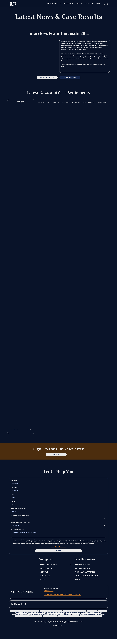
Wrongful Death (102, 102)
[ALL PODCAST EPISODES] (47, 77)
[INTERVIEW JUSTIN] (69, 77)
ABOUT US (44, 572)
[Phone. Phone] (60, 504)
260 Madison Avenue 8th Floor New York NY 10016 (62, 595)
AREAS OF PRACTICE (48, 564)
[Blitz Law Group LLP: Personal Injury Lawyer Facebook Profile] (49, 604)
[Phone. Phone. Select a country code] (13, 504)
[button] (98, 3)
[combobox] (58, 518)
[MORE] (70, 580)
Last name (14, 487)
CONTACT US (45, 576)
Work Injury (56, 102)
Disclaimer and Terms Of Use (60, 622)
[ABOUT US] (70, 572)
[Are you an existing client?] (58, 511)
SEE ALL (78, 580)
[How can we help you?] (58, 534)
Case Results (65, 102)
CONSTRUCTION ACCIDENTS (86, 576)
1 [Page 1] (14, 429)
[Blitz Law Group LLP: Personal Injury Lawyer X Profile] (57, 604)
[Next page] (30, 429)
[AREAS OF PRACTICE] (70, 564)
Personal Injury (76, 102)
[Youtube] (86, 70)
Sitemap (70, 622)
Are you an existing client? (19, 508)
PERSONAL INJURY (83, 564)
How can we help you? (18, 529)
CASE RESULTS (46, 568)
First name (14, 480)
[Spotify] (82, 70)
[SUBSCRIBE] (56, 454)
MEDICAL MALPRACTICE (85, 572)
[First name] (58, 483)
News (48, 102)
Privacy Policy (48, 622)
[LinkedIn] (45, 604)
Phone (13, 501)
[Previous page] (11, 429)
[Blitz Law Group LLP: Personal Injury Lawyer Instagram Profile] (53, 604)
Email (13, 494)
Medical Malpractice (89, 102)
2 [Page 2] (17, 429)
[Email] (58, 497)
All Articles (41, 102)
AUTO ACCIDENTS (82, 568)
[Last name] (58, 490)
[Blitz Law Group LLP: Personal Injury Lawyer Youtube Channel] (60, 604)
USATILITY (61, 625)
